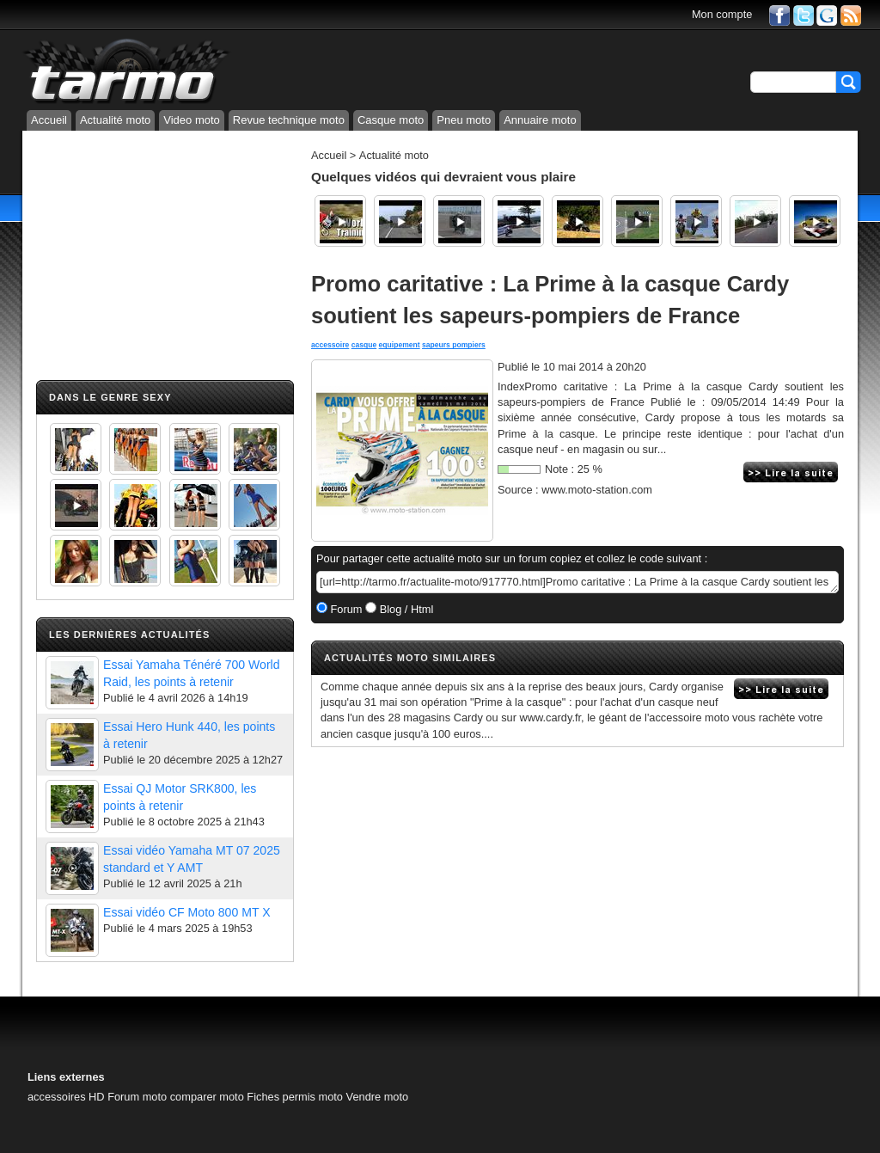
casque (364, 344)
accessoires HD (66, 1096)
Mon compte (722, 14)
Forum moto (137, 1096)
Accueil (49, 119)
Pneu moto (464, 119)
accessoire (330, 344)
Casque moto (391, 119)
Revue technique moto (289, 119)
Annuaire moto (540, 119)
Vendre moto (377, 1096)
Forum (345, 609)
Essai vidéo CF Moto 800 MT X (187, 912)
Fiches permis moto (295, 1096)
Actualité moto (115, 119)
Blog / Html (404, 609)
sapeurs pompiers (454, 344)
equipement (399, 344)
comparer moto (207, 1096)
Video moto (191, 119)
